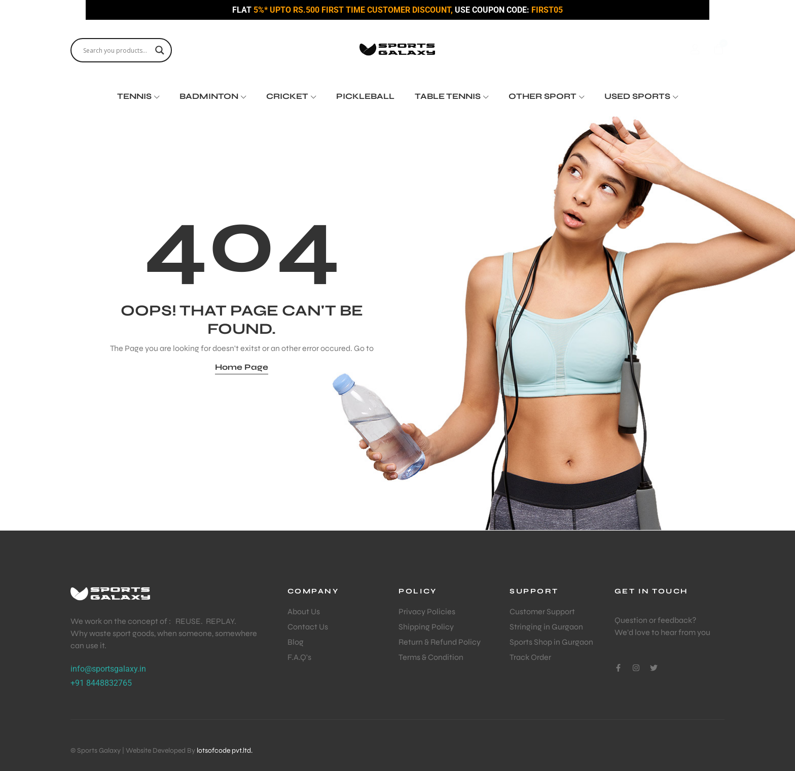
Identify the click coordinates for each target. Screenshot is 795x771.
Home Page (241, 367)
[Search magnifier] (160, 50)
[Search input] (116, 50)
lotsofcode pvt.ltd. (224, 750)
